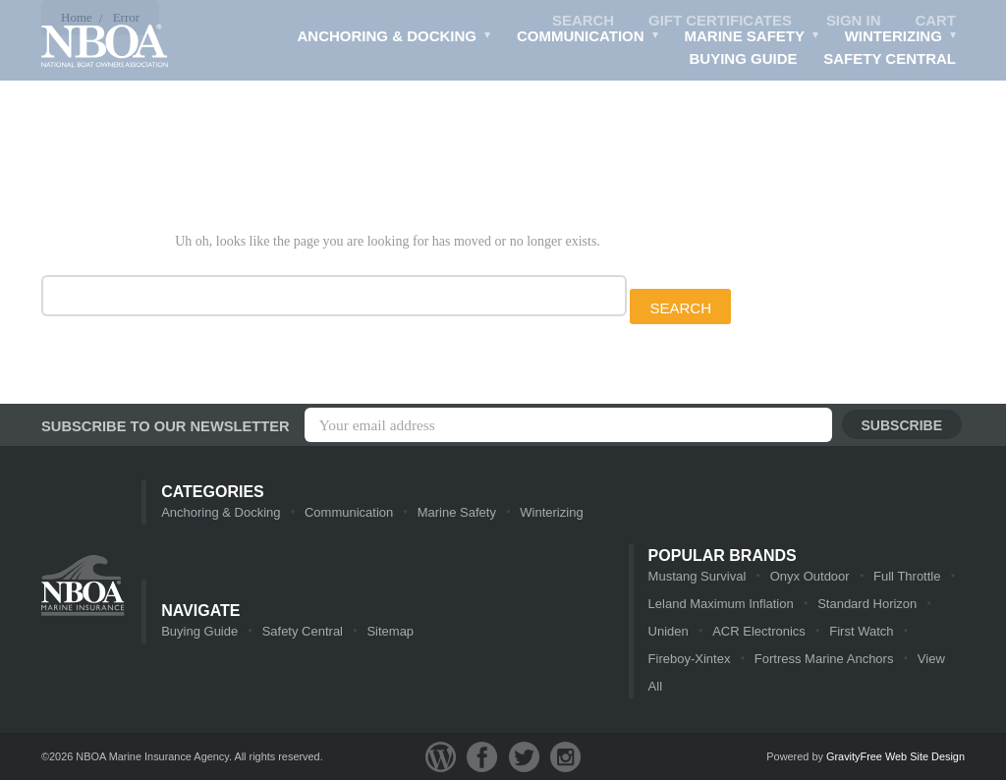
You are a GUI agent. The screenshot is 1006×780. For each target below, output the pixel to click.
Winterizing (901, 38)
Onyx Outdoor (810, 576)
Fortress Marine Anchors (824, 658)
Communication (588, 38)
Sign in (853, 20)
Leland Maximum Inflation (721, 603)
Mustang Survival (697, 576)
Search (583, 20)
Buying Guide (744, 58)
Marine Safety (752, 38)
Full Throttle (906, 576)
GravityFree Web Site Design (895, 756)
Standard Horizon (867, 603)
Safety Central (889, 58)
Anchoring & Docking (395, 38)
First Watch (861, 631)
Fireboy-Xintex (689, 658)
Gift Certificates (720, 20)
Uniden (668, 631)
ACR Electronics (759, 631)
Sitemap (390, 631)
